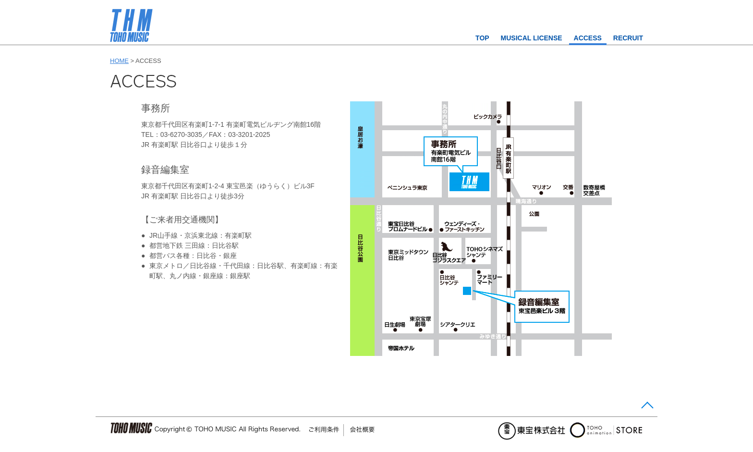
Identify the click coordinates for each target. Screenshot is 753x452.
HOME (119, 60)
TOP (482, 38)
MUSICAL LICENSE (531, 38)
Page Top (646, 407)
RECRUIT (628, 38)
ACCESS (588, 38)
